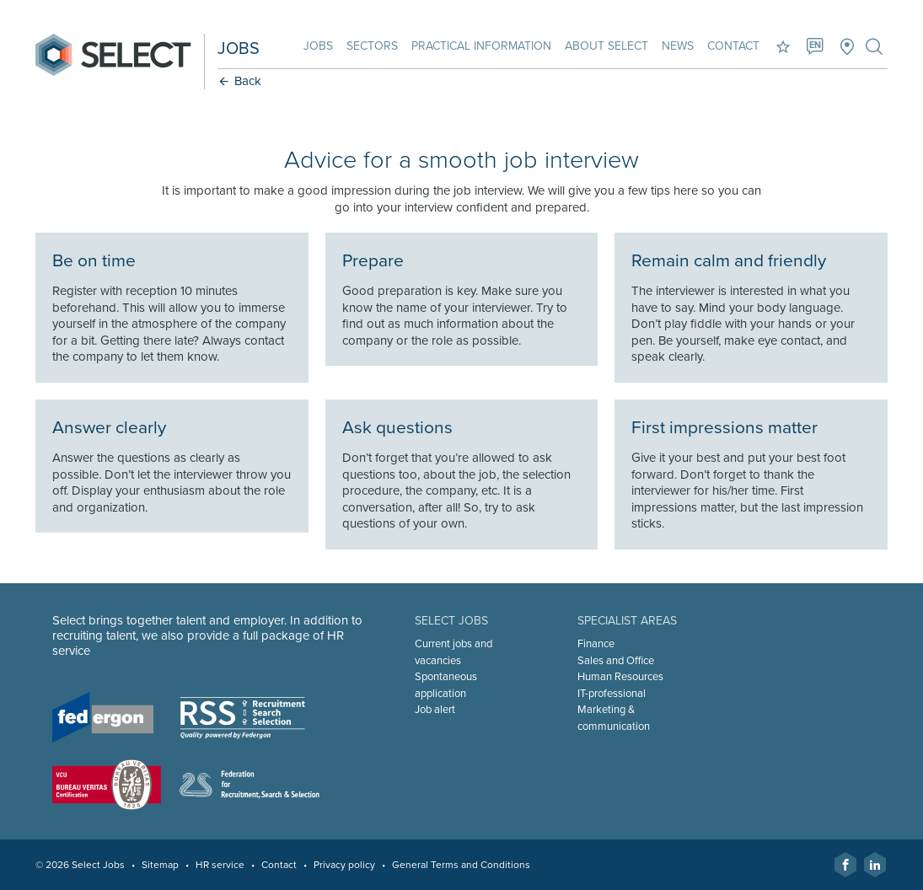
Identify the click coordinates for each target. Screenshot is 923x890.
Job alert (435, 709)
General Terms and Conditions (461, 865)
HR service (220, 865)
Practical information (481, 46)
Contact (733, 46)
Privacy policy (344, 865)
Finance (595, 644)
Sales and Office (615, 661)
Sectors (372, 46)
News (678, 46)
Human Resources (620, 677)
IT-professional (611, 693)
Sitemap (160, 865)
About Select (606, 46)
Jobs (318, 46)
